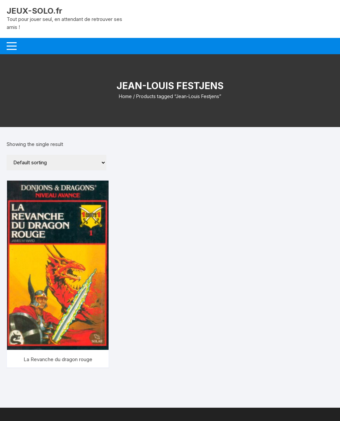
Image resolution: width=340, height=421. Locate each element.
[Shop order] (56, 162)
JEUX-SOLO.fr (34, 11)
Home (125, 96)
